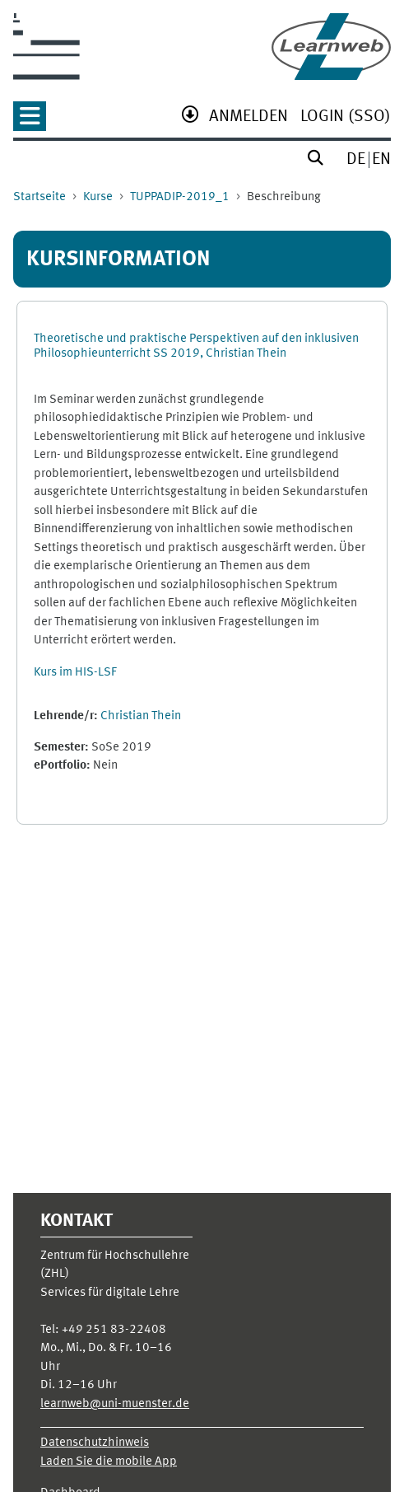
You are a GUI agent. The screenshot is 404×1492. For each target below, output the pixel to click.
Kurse (98, 197)
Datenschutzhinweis (94, 1443)
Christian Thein (140, 716)
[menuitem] (248, 118)
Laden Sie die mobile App (108, 1462)
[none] (29, 121)
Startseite (39, 197)
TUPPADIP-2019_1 (180, 197)
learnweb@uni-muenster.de (114, 1404)
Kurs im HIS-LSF (75, 672)
